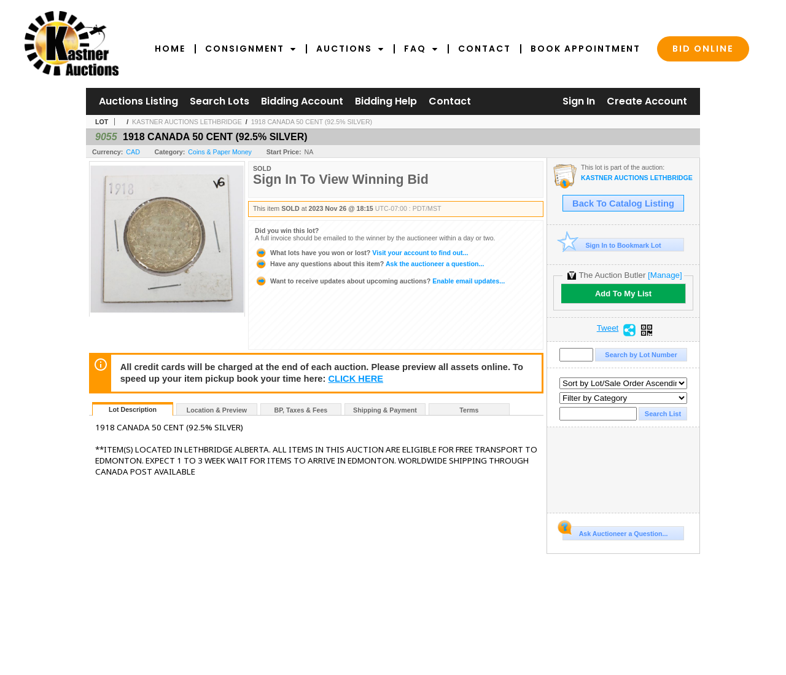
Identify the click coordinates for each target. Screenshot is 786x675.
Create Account (647, 101)
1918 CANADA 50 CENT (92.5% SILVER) (311, 121)
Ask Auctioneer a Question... (614, 531)
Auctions (350, 48)
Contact (484, 48)
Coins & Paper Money (220, 152)
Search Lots (219, 101)
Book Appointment (585, 48)
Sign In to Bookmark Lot (611, 245)
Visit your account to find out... (361, 252)
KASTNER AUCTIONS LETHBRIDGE (187, 121)
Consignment (251, 48)
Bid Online (703, 48)
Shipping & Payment (385, 410)
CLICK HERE (355, 379)
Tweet (608, 328)
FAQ (421, 48)
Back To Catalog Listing (623, 203)
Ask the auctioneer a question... (369, 263)
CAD (133, 152)
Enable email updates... (380, 281)
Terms (468, 410)
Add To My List (623, 293)
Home (170, 48)
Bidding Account (302, 101)
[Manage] (664, 275)
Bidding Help (386, 101)
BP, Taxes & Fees (301, 410)
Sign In (578, 101)
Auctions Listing (138, 101)
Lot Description (133, 409)
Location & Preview (217, 410)
